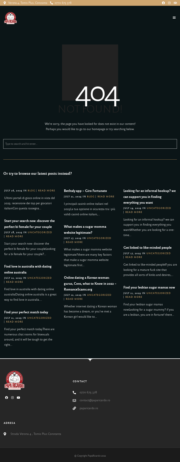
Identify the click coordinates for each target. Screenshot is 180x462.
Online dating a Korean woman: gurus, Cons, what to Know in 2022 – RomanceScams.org (90, 283)
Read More (46, 190)
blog (31, 190)
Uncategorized (159, 208)
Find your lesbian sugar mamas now (149, 287)
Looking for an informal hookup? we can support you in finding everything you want (149, 197)
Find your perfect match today (26, 312)
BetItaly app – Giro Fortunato (85, 191)
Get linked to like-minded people (147, 248)
